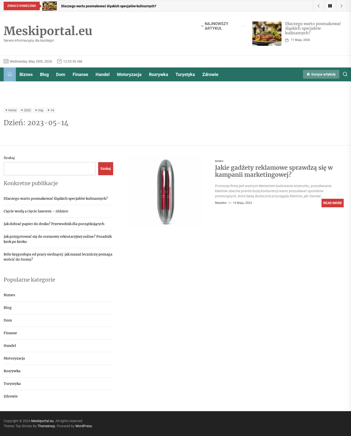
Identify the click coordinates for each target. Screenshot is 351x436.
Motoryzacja (129, 74)
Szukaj (9, 158)
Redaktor (221, 203)
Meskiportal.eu (48, 31)
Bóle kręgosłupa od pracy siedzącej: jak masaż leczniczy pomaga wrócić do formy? (58, 257)
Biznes (26, 74)
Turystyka (185, 74)
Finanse (80, 74)
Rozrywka (158, 74)
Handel (103, 74)
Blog (44, 74)
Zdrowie (210, 74)
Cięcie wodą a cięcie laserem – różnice (36, 211)
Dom (60, 74)
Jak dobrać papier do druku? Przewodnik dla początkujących (54, 224)
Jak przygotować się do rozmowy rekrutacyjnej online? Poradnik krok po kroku (58, 239)
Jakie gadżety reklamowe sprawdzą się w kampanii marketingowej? (274, 171)
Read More (332, 203)
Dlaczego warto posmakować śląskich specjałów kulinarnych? (313, 28)
